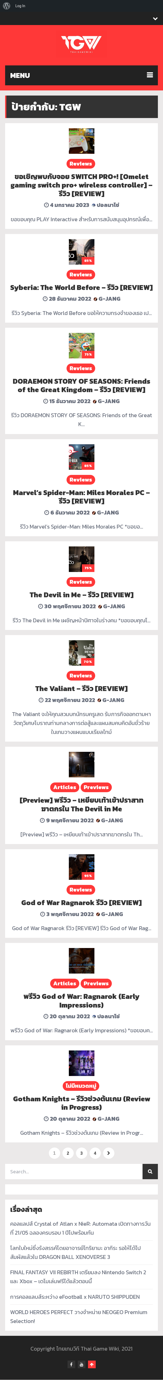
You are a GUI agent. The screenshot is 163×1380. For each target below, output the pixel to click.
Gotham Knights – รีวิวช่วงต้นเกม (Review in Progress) (81, 1103)
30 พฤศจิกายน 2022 (67, 606)
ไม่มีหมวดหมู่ (81, 1086)
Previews (96, 787)
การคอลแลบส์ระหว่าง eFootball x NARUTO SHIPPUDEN (75, 1297)
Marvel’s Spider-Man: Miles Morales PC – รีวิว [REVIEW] (81, 497)
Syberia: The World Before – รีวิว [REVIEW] (81, 287)
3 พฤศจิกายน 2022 (67, 914)
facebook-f (71, 1365)
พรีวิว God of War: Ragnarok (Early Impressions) (81, 1000)
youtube (81, 1365)
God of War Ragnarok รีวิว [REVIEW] (81, 902)
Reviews (81, 163)
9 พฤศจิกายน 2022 (67, 820)
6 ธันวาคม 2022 (67, 512)
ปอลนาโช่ (105, 205)
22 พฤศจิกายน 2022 (67, 700)
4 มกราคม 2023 (66, 205)
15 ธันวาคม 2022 (66, 401)
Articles (64, 787)
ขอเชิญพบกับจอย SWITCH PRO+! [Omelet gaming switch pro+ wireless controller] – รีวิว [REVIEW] (81, 185)
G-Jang (107, 299)
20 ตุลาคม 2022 (67, 1016)
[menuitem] (6, 6)
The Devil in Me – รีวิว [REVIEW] (82, 594)
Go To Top (92, 1365)
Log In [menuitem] (20, 6)
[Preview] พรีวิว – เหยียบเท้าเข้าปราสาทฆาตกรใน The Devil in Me (82, 804)
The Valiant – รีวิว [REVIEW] (81, 688)
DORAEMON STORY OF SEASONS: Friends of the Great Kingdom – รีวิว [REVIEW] (81, 385)
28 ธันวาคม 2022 (67, 299)
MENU (20, 75)
